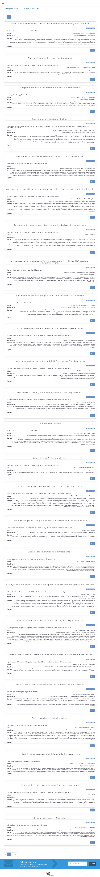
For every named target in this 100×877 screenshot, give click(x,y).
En (97, 3)
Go (92, 50)
